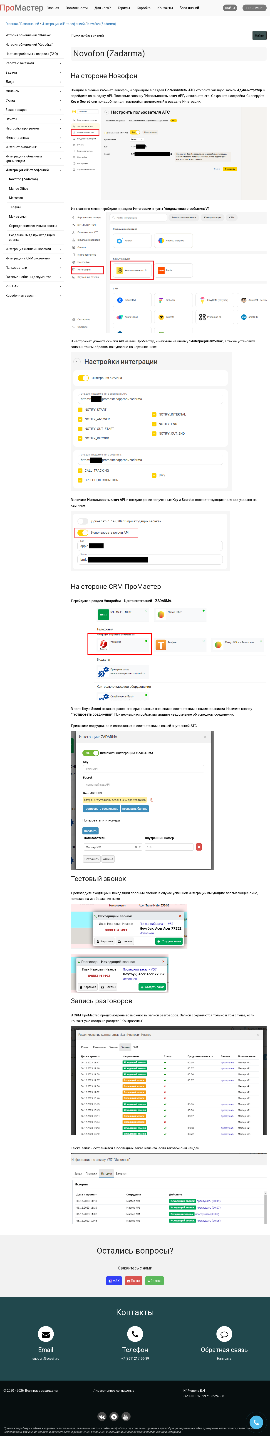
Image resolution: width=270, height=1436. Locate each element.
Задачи (11, 72)
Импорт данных (17, 137)
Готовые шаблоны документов (29, 277)
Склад (10, 100)
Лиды (10, 82)
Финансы (12, 91)
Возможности (77, 8)
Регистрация (254, 8)
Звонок (154, 1281)
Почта (133, 1281)
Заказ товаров (16, 110)
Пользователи (16, 267)
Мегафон (16, 198)
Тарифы (124, 8)
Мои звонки (18, 216)
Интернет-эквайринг (21, 147)
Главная (53, 8)
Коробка (144, 8)
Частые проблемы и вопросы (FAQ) (32, 54)
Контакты (165, 8)
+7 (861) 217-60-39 (135, 1358)
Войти (230, 8)
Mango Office (18, 188)
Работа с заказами (20, 63)
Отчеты (11, 119)
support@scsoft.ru (45, 1358)
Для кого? (102, 8)
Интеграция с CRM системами (28, 258)
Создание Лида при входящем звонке (32, 237)
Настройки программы (23, 128)
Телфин (15, 207)
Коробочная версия (20, 295)
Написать (224, 1358)
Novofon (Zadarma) (23, 179)
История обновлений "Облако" (28, 35)
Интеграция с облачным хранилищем (24, 158)
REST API (12, 286)
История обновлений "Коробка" (29, 44)
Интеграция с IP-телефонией (27, 170)
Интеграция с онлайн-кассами (28, 249)
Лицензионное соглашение (113, 1390)
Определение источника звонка (33, 226)
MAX (114, 1281)
